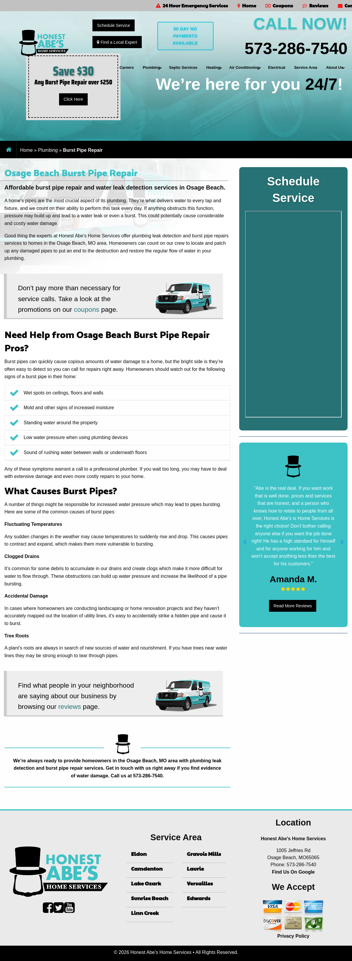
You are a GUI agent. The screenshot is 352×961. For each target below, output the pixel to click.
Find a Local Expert (117, 42)
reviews (69, 706)
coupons (86, 309)
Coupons (279, 5)
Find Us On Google (293, 871)
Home (246, 5)
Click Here (73, 99)
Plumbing (48, 150)
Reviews (315, 5)
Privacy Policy (293, 936)
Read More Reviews (292, 605)
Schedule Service (113, 25)
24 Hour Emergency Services (192, 5)
